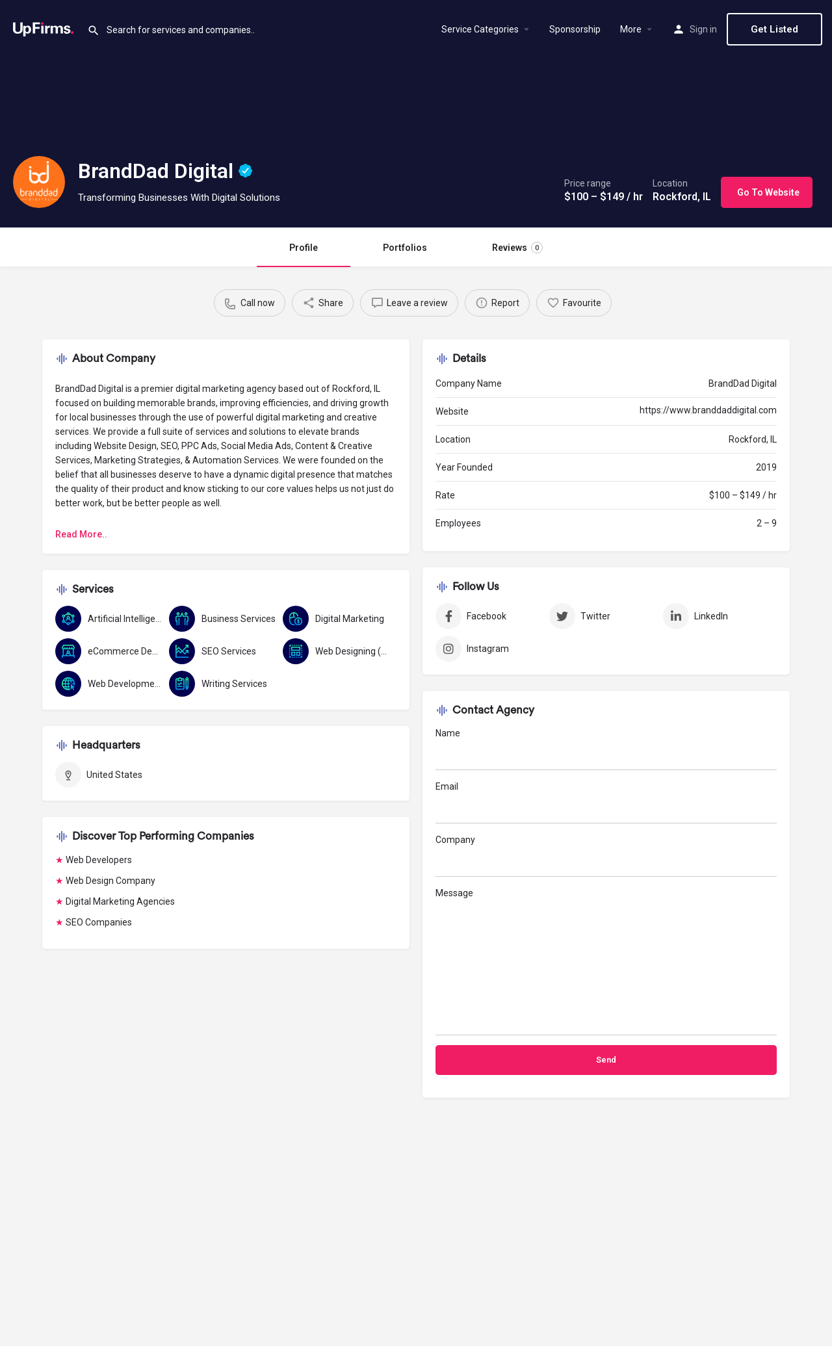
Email (606, 802)
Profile (303, 247)
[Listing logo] (39, 182)
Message (606, 961)
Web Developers (99, 860)
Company (606, 856)
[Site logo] (43, 28)
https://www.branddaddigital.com (708, 410)
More (631, 29)
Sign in (703, 29)
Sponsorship (575, 29)
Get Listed (774, 29)
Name (606, 749)
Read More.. (81, 534)
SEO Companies (99, 922)
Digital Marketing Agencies (120, 901)
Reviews (517, 247)
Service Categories (480, 29)
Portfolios (405, 247)
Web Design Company (110, 880)
